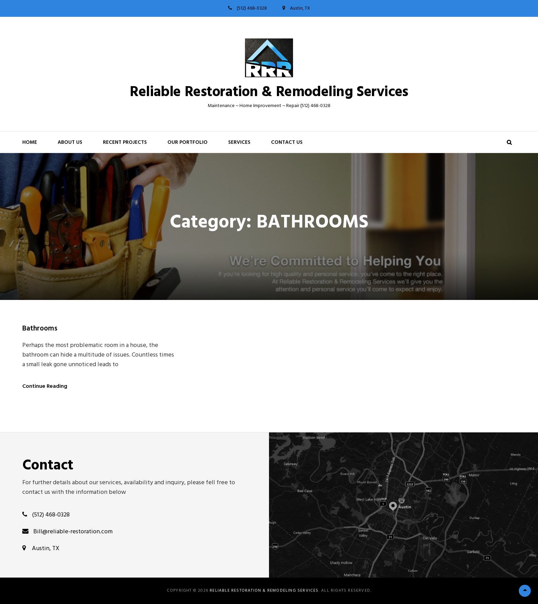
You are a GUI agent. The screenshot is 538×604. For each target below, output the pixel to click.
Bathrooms (39, 328)
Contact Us (287, 142)
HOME (29, 142)
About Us (70, 142)
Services (239, 142)
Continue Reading (44, 386)
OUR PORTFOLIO (187, 142)
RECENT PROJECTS (125, 142)
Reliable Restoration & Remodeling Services (269, 92)
